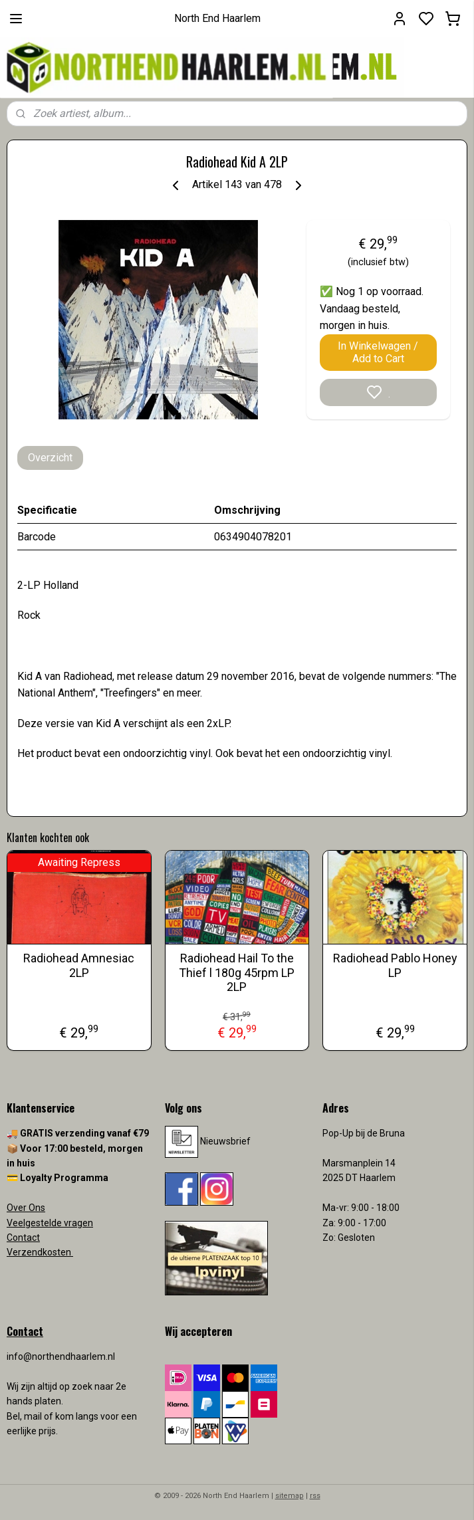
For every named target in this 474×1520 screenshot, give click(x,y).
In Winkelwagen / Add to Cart (378, 352)
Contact (23, 1237)
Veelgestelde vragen (50, 1223)
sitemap (289, 1495)
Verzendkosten (40, 1252)
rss (315, 1495)
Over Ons (26, 1207)
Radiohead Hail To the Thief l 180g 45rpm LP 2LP (237, 972)
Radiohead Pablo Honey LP (395, 965)
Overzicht (50, 457)
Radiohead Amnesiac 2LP (78, 965)
